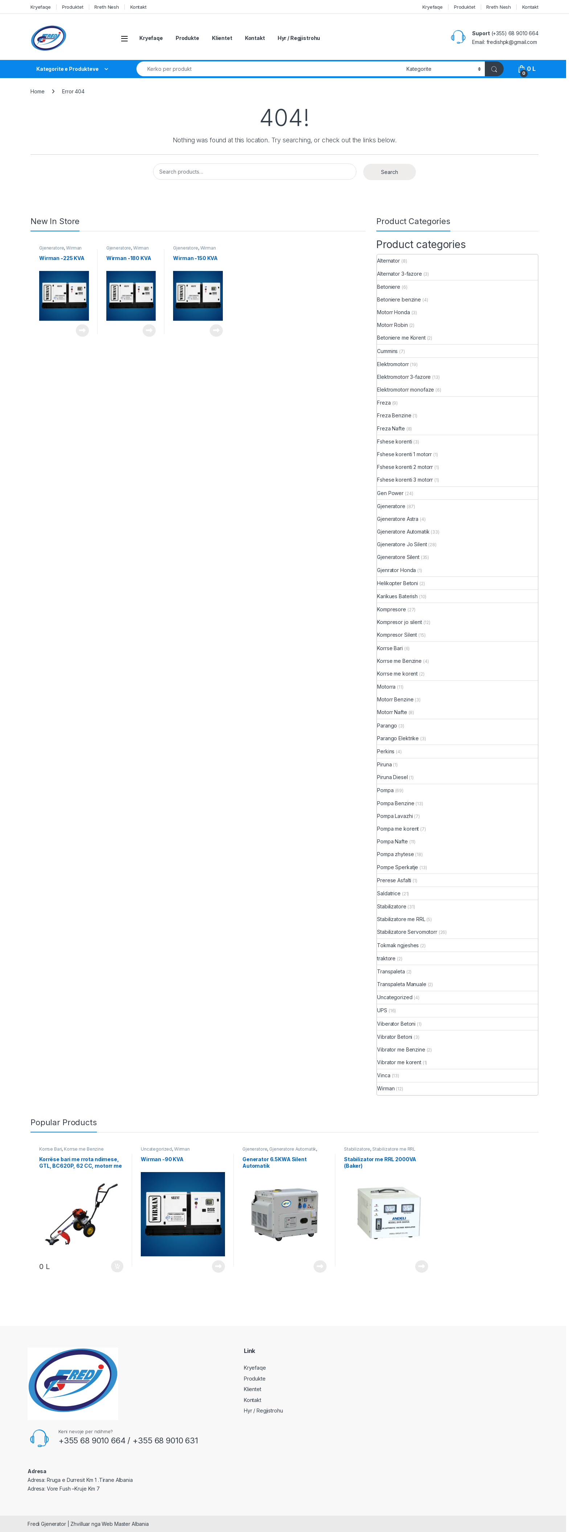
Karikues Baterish (397, 596)
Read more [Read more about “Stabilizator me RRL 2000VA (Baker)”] (421, 1266)
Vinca (383, 1075)
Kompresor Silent (397, 635)
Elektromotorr (393, 364)
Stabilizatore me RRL (401, 919)
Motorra (386, 687)
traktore (386, 958)
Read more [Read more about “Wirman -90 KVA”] (218, 1266)
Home (37, 91)
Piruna (384, 764)
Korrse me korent (397, 673)
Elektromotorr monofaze (405, 389)
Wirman (74, 248)
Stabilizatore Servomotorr (407, 932)
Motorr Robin (392, 325)
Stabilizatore (391, 906)
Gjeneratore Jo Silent (402, 544)
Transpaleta (391, 971)
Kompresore (391, 609)
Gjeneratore (51, 248)
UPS (382, 1010)
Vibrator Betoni (394, 1037)
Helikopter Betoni (397, 583)
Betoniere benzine (399, 299)
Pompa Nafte (392, 841)
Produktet (72, 7)
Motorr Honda (393, 312)
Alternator (388, 261)
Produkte (187, 38)
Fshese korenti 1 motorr (404, 454)
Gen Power (390, 493)
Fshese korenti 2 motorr (405, 467)
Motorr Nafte (392, 712)
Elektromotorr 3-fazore (404, 377)
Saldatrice (389, 893)
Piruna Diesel (392, 777)
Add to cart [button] (117, 1266)
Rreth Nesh (106, 7)
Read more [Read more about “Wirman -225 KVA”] (82, 330)
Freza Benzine (394, 415)
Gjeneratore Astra (397, 519)
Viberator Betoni (396, 1024)
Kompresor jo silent (399, 622)
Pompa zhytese (395, 854)
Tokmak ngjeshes (398, 945)
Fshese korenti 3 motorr (405, 480)
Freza (383, 403)
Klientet (222, 38)
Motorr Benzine (395, 699)
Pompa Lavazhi (395, 816)
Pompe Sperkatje (397, 867)
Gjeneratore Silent (398, 557)
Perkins (385, 751)
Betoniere (388, 287)
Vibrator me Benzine (401, 1049)
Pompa (385, 790)
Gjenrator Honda (396, 570)
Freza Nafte (391, 428)
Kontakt (138, 7)
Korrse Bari (389, 648)
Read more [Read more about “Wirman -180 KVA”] (149, 330)
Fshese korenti (394, 441)
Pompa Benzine (395, 803)
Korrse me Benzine (399, 661)
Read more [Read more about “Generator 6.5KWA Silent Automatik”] (320, 1266)
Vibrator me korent (399, 1062)
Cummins (387, 351)
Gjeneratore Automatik (403, 531)
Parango (387, 725)
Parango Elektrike (398, 738)
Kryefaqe (40, 7)
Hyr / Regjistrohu (299, 38)
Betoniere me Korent (401, 338)
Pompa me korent (398, 829)
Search (389, 172)
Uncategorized (394, 997)
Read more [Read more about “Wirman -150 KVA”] (216, 330)
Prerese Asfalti (394, 880)
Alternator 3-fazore (399, 274)
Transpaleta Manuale (401, 984)
